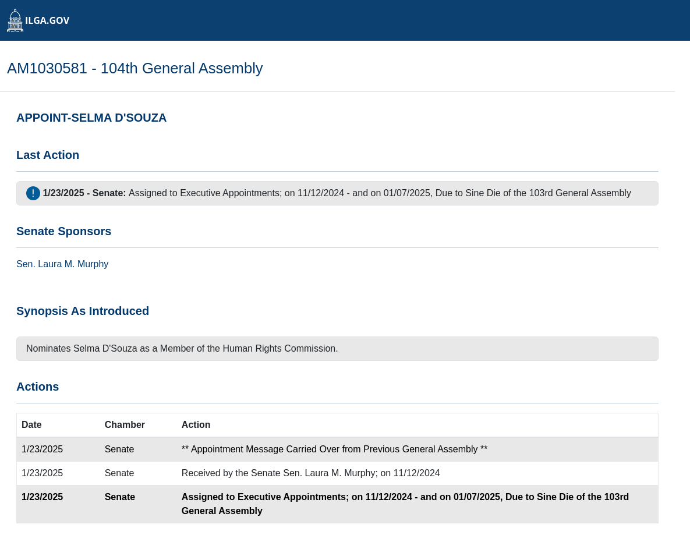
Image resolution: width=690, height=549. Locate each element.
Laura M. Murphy (73, 264)
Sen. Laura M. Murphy (329, 473)
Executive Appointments (229, 193)
